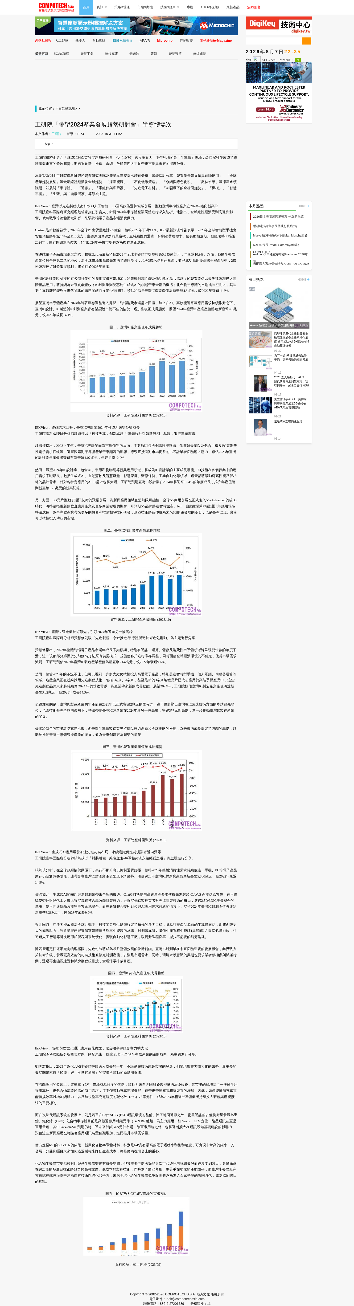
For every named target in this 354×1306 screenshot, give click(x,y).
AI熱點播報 (43, 40)
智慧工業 (87, 54)
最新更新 (41, 54)
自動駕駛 (99, 40)
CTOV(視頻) (210, 7)
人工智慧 (61, 40)
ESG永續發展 (123, 40)
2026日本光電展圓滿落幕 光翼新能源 (278, 216)
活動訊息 (253, 7)
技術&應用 (169, 7)
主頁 (58, 108)
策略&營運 (122, 7)
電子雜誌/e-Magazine (216, 40)
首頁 (86, 7)
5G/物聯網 (61, 54)
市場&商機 (145, 7)
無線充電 (111, 54)
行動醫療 (186, 40)
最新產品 (233, 7)
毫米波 (134, 54)
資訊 (102, 7)
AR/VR (145, 40)
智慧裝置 (175, 54)
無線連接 (199, 54)
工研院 (57, 134)
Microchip (165, 40)
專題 (190, 7)
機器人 (80, 40)
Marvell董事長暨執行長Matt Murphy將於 (280, 235)
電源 (154, 54)
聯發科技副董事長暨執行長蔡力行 (276, 226)
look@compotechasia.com (185, 1299)
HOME (303, 206)
